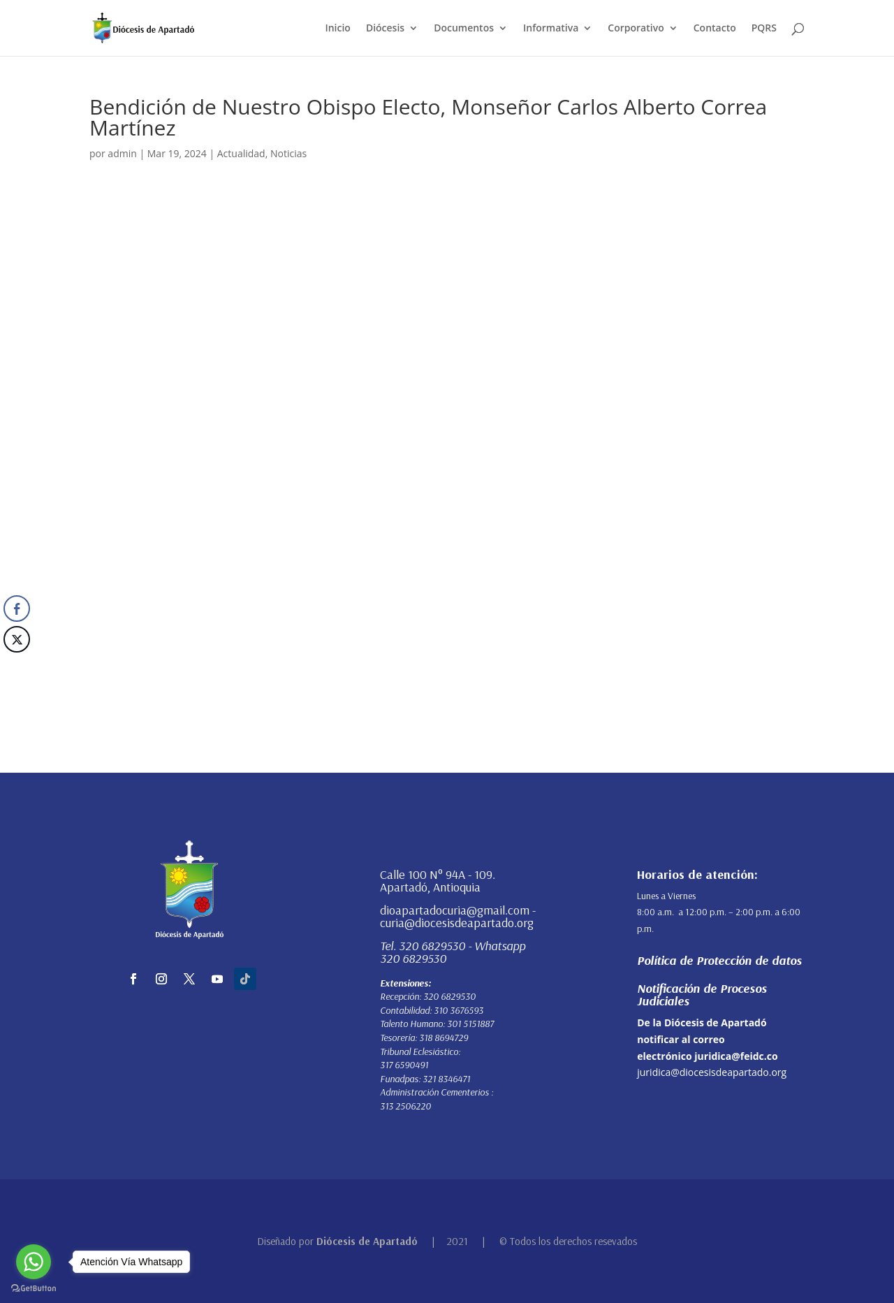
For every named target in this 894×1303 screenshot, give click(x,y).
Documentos (464, 28)
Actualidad (241, 153)
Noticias (288, 153)
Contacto (715, 28)
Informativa (550, 28)
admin (122, 153)
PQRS (764, 28)
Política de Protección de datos (719, 960)
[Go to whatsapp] (33, 1261)
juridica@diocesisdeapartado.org (711, 1072)
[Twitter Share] (16, 639)
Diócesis (385, 28)
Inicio (337, 28)
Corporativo (636, 28)
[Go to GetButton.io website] (33, 1288)
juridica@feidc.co (735, 1056)
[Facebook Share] (16, 608)
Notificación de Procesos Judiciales (702, 994)
